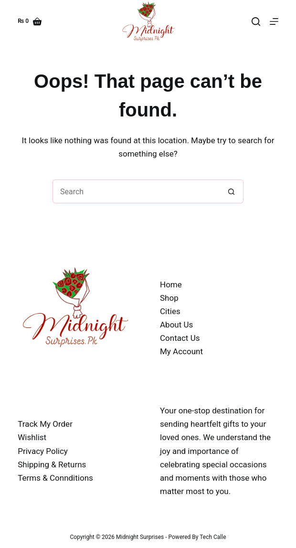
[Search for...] (136, 191)
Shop (169, 298)
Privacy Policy (43, 451)
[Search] (256, 21)
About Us (176, 324)
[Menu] (274, 21)
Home (171, 284)
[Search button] (231, 191)
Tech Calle (213, 537)
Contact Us (180, 338)
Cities (170, 311)
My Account (181, 351)
